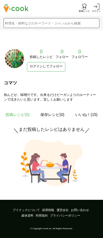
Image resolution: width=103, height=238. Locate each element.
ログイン (96, 11)
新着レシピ (84, 11)
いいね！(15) (86, 114)
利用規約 (42, 215)
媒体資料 (27, 215)
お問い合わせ (80, 210)
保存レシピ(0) (52, 114)
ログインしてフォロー (46, 66)
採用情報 (48, 210)
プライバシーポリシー (65, 215)
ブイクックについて (26, 210)
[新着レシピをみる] (84, 8)
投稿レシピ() (17, 114)
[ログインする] (96, 8)
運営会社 (63, 210)
